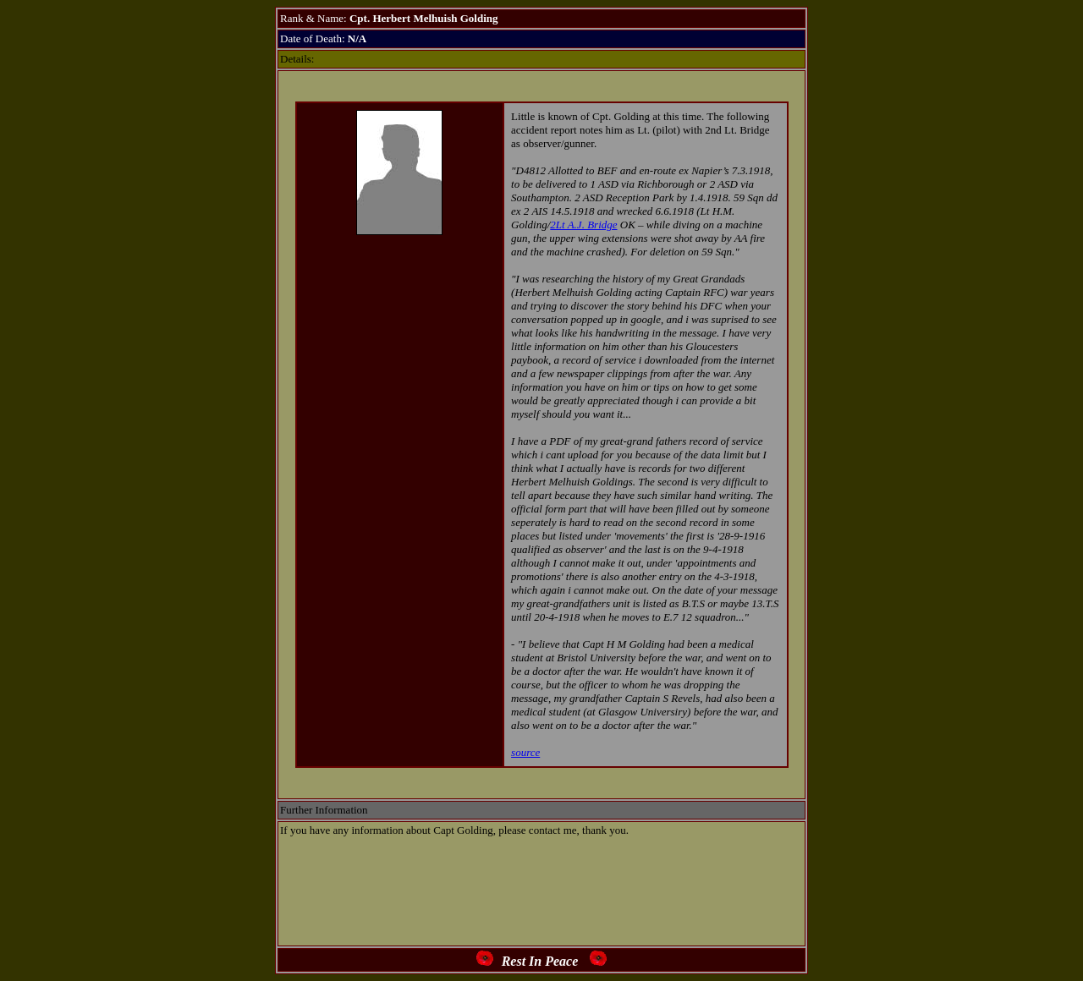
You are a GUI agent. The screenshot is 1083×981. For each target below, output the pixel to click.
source (525, 752)
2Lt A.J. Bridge (583, 224)
